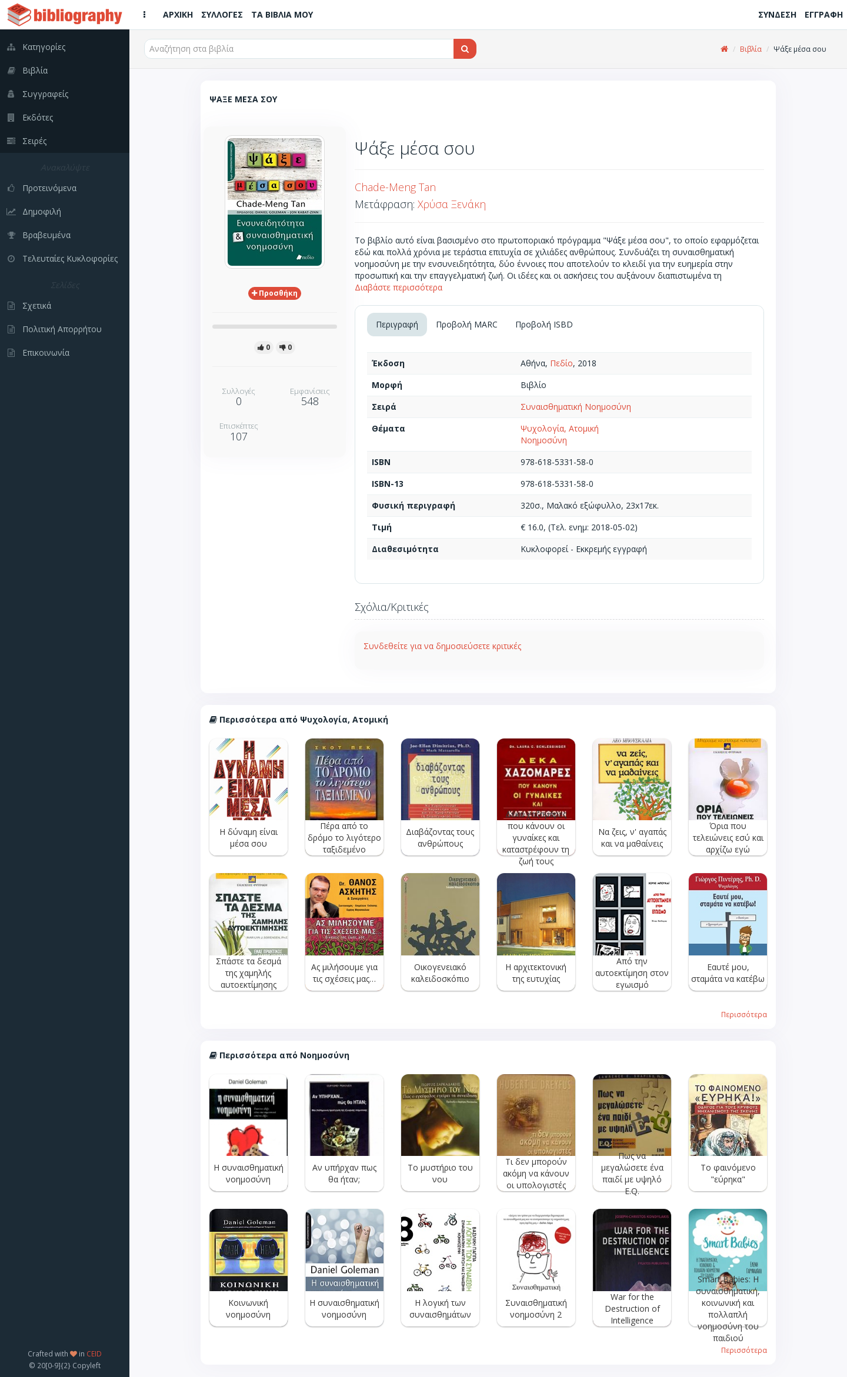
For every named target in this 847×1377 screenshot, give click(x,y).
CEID (94, 1353)
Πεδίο (561, 363)
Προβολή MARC (467, 324)
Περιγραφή (397, 324)
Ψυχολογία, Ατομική (560, 428)
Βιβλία (751, 49)
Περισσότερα (744, 1014)
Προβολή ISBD (544, 324)
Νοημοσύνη (544, 440)
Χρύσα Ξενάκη (452, 204)
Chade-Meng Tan (395, 187)
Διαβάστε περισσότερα (398, 287)
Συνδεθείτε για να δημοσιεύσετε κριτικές (442, 645)
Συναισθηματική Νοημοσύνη (576, 406)
